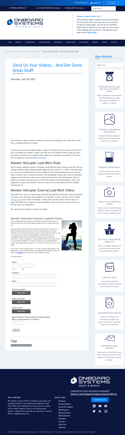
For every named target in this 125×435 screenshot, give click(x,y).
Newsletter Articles (34, 51)
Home (9, 42)
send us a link (16, 199)
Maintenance (58, 42)
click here (41, 158)
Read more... (92, 32)
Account (104, 42)
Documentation (30, 42)
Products (18, 42)
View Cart (114, 42)
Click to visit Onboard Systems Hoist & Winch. (94, 393)
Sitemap (61, 427)
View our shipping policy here (18, 414)
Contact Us (100, 400)
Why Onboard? (83, 42)
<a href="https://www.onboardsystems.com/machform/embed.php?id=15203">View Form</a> (47, 275)
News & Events (71, 42)
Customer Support (44, 42)
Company (95, 42)
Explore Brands (111, 3)
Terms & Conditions (89, 432)
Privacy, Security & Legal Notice (64, 432)
